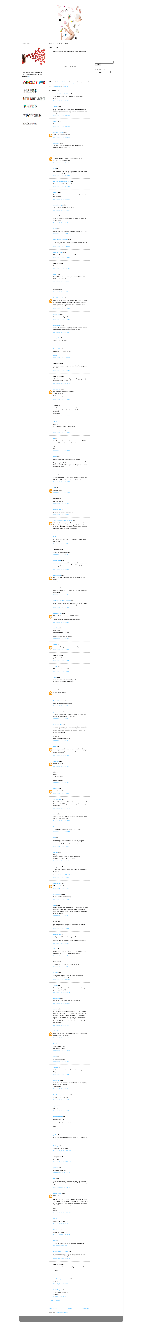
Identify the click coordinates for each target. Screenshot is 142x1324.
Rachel (55, 1009)
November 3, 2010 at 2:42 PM (61, 622)
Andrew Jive (71, 84)
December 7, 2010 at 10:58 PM (61, 1258)
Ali (54, 487)
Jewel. (55, 814)
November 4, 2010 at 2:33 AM (61, 861)
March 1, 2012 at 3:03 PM (60, 1296)
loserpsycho (56, 998)
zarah (55, 1056)
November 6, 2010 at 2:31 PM (61, 1074)
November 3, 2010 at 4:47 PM (61, 740)
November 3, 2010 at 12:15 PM (61, 399)
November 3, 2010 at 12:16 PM (61, 416)
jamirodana (56, 314)
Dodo (54, 274)
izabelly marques (58, 1116)
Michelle (55, 972)
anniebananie (57, 575)
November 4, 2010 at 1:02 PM (61, 915)
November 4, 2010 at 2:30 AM (61, 846)
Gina (54, 1178)
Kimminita (56, 143)
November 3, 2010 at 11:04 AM (61, 233)
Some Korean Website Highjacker (62, 520)
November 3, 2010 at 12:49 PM (61, 469)
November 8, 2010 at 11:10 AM (61, 1129)
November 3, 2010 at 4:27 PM (61, 706)
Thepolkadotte (57, 1031)
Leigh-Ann (56, 1080)
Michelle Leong (57, 205)
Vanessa (55, 985)
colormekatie (57, 325)
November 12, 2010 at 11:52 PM (62, 1172)
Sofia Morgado (57, 1290)
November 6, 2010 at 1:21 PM (61, 1061)
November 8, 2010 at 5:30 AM (61, 1111)
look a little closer (58, 701)
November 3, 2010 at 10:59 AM (61, 223)
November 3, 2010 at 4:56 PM (61, 755)
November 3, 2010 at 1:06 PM (61, 514)
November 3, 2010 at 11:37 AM (61, 319)
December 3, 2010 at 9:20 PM (61, 1245)
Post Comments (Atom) (62, 1312)
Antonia (55, 216)
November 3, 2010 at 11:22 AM (61, 268)
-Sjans (55, 1105)
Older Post (86, 1308)
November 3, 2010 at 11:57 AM (61, 357)
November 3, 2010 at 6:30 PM (61, 766)
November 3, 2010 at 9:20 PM (61, 793)
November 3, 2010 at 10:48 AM (61, 101)
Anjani (55, 121)
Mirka (55, 228)
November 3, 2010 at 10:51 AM (61, 137)
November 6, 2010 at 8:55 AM (61, 1038)
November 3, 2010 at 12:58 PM (61, 492)
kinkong (55, 1146)
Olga (54, 905)
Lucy (54, 690)
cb (54, 438)
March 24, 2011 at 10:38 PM (60, 1284)
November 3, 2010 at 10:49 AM (61, 115)
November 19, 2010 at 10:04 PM (62, 1213)
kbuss (55, 1240)
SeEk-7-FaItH (57, 799)
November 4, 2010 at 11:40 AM (61, 899)
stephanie (56, 588)
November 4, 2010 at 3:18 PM (61, 966)
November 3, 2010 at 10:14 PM (61, 808)
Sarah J (55, 1067)
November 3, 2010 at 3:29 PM (61, 684)
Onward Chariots (61, 82)
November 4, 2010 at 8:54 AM (61, 877)
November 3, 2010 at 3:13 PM (61, 671)
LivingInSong (57, 560)
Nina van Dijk (57, 883)
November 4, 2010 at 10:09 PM (61, 979)
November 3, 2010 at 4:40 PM (61, 718)
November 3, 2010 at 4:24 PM (61, 695)
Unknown (56, 761)
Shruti (55, 456)
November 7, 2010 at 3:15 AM (61, 1100)
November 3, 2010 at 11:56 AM (61, 343)
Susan (55, 475)
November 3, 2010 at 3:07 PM (61, 660)
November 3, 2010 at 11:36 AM (61, 308)
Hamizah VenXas (58, 252)
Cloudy (55, 422)
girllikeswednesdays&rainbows (62, 600)
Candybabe (56, 338)
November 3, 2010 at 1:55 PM (61, 582)
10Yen (55, 677)
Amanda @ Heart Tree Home (61, 94)
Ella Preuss (56, 1219)
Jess (54, 156)
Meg (54, 168)
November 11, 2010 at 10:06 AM (62, 1151)
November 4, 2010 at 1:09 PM (61, 943)
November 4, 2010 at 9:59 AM (61, 888)
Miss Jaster (56, 1230)
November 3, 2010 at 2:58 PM (61, 638)
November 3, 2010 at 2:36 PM (61, 594)
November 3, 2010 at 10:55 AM (61, 150)
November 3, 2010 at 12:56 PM (61, 482)
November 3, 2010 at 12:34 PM (61, 450)
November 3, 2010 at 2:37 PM (61, 607)
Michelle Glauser (58, 132)
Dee (54, 827)
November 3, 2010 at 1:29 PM (61, 544)
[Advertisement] (105, 86)
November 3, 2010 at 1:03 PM (61, 503)
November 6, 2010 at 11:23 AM (61, 1050)
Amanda (55, 106)
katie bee (55, 1044)
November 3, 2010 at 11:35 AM (61, 292)
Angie (55, 644)
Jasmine (55, 628)
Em (54, 287)
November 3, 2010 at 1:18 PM (61, 531)
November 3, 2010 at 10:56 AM (61, 162)
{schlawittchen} (57, 613)
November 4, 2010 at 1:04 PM (61, 928)
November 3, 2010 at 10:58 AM (61, 186)
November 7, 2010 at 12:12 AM (61, 1089)
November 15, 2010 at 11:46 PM (62, 1187)
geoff (54, 1135)
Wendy (55, 666)
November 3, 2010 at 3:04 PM (61, 649)
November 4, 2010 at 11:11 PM (61, 992)
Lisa (54, 837)
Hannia (55, 192)
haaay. (55, 355)
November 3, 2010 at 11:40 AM (61, 332)
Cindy (55, 746)
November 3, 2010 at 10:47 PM (61, 821)
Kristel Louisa (57, 1193)
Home (69, 1308)
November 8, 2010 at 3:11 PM (61, 1140)
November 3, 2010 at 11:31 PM (61, 831)
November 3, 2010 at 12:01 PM (61, 383)
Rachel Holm (57, 349)
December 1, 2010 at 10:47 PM (61, 1235)
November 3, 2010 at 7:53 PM (61, 782)
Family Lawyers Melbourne (61, 1095)
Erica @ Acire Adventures (60, 239)
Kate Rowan (56, 389)
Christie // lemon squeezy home (62, 181)
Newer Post (53, 1308)
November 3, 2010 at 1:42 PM (61, 554)
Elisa (54, 949)
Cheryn (55, 852)
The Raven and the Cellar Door (66, 875)
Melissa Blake (57, 894)
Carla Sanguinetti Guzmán (61, 1251)
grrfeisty (55, 1167)
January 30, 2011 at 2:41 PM (60, 1273)
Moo (29, 76)
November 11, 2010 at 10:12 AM (62, 1161)
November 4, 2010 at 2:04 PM (61, 955)
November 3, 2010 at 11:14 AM (61, 257)
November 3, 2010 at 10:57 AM (61, 175)
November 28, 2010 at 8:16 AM (61, 1224)
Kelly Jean (56, 537)
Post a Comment (55, 1300)
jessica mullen (57, 712)
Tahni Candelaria (58, 298)
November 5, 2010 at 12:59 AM (61, 1003)
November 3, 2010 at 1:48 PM (61, 569)
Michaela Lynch (57, 724)
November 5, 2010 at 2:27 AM (61, 1025)
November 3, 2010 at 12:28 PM (61, 432)
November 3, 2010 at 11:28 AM (61, 281)
